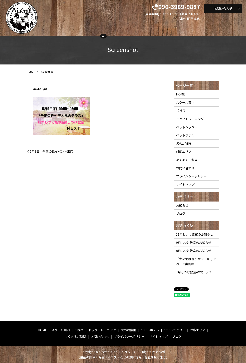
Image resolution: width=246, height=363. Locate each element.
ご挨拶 (82, 27)
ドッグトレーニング (106, 27)
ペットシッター (179, 27)
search (44, 34)
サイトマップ (185, 184)
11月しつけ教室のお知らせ (194, 234)
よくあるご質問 (226, 27)
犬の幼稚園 (132, 27)
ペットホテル (154, 27)
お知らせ (182, 205)
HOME (45, 27)
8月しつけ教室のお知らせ (193, 250)
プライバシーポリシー (191, 176)
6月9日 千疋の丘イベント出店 (51, 151)
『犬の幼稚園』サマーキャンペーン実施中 (196, 261)
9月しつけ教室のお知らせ (193, 242)
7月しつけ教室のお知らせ (193, 272)
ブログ (180, 213)
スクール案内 (64, 27)
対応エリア (202, 27)
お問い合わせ (185, 168)
